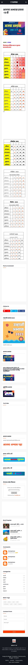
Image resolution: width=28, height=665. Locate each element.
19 (17, 74)
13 (14, 77)
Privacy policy (19, 660)
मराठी (14, 589)
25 (20, 71)
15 (17, 184)
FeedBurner (17, 495)
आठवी (14, 576)
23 (20, 65)
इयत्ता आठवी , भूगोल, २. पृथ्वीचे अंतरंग (16, 537)
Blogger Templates (13, 656)
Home (7, 660)
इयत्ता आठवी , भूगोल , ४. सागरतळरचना (16, 531)
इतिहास (14, 578)
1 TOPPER (14, 2)
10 (14, 68)
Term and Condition (14, 662)
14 (17, 59)
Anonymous (11, 551)
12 (14, 74)
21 (20, 59)
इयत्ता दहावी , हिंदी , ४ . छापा (17, 524)
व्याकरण (14, 591)
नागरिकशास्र (14, 584)
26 (20, 74)
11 (14, 71)
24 (20, 68)
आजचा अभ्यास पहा (12, 444)
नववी (14, 582)
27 (20, 77)
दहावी (14, 580)
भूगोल (14, 587)
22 (20, 62)
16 (17, 187)
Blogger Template (14, 658)
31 (22, 226)
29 (23, 62)
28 (23, 59)
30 (23, 65)
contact (12, 660)
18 (17, 71)
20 (17, 77)
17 (17, 68)
